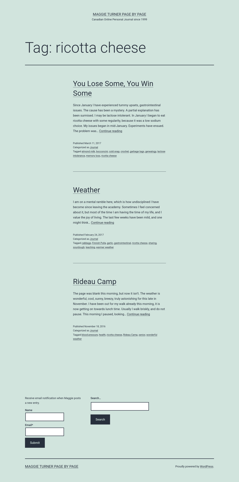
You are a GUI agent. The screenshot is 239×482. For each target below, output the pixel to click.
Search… (96, 398)
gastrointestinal (122, 243)
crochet (125, 151)
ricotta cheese (109, 155)
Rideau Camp (94, 281)
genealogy (150, 151)
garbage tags (137, 151)
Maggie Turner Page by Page (119, 14)
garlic (110, 243)
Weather (86, 190)
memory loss (93, 155)
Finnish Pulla (99, 243)
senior (142, 334)
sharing (152, 243)
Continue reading (110, 131)
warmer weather (105, 247)
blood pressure (90, 334)
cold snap (114, 151)
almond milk (88, 151)
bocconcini (102, 151)
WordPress (206, 466)
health (102, 334)
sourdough (79, 247)
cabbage (86, 243)
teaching (90, 247)
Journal (94, 147)
